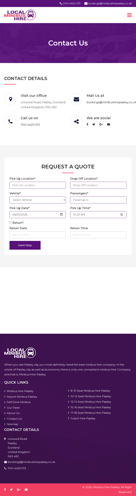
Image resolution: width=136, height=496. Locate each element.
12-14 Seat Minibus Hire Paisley (91, 401)
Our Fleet (13, 407)
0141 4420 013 (71, 3)
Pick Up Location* (22, 178)
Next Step (25, 245)
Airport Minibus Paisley (22, 396)
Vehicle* (15, 193)
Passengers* (79, 193)
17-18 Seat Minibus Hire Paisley (91, 412)
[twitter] (95, 124)
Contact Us (14, 418)
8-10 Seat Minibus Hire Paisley (90, 390)
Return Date (18, 228)
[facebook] (89, 124)
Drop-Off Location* (84, 178)
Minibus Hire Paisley (20, 391)
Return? (18, 222)
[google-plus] (102, 124)
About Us (13, 413)
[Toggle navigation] (129, 15)
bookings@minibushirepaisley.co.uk (110, 3)
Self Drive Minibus (19, 402)
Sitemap (12, 424)
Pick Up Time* (80, 208)
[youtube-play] (110, 124)
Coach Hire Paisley (83, 418)
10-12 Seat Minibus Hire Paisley (91, 396)
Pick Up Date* (19, 208)
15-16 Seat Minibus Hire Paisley (91, 407)
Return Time (79, 228)
